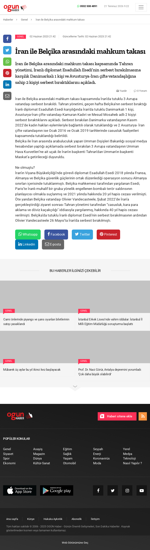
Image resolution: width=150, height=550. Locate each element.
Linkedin (26, 244)
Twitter (82, 234)
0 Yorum (140, 90)
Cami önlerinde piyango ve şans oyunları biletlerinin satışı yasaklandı (36, 322)
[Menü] (141, 7)
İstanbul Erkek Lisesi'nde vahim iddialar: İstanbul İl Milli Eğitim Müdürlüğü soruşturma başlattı (110, 322)
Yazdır (121, 90)
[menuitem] (15, 449)
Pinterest (108, 234)
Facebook (56, 234)
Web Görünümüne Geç (75, 542)
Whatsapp (28, 234)
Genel (20, 36)
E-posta (53, 244)
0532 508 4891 (87, 6)
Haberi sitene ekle (116, 416)
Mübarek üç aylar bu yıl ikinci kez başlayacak (32, 370)
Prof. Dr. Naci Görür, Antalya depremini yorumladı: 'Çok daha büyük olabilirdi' (109, 372)
